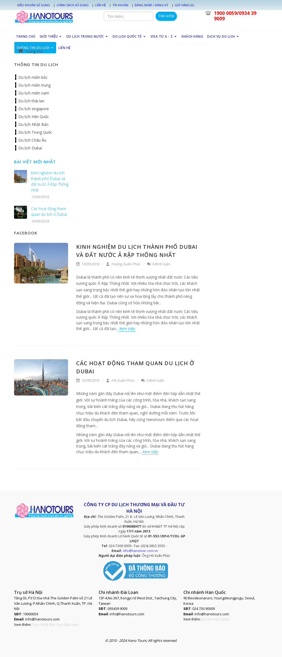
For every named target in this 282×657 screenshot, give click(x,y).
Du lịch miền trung (34, 85)
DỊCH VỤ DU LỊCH (223, 36)
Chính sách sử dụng (72, 5)
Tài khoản (120, 5)
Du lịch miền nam (33, 93)
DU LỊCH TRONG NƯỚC (87, 36)
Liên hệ (100, 5)
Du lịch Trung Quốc (35, 132)
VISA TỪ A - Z (163, 36)
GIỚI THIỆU (50, 36)
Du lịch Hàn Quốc (33, 116)
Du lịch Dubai (30, 148)
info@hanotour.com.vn (140, 550)
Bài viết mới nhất (35, 161)
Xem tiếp (127, 328)
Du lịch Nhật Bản (33, 124)
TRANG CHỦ (26, 36)
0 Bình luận (158, 264)
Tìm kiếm (166, 16)
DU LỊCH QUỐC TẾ (129, 36)
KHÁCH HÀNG (192, 36)
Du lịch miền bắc (33, 77)
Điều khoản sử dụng (33, 5)
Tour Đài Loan (67, 624)
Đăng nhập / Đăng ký (151, 5)
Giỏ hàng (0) (184, 5)
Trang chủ (30, 51)
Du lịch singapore (33, 108)
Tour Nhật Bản (43, 624)
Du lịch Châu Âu (32, 140)
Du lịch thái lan (31, 100)
